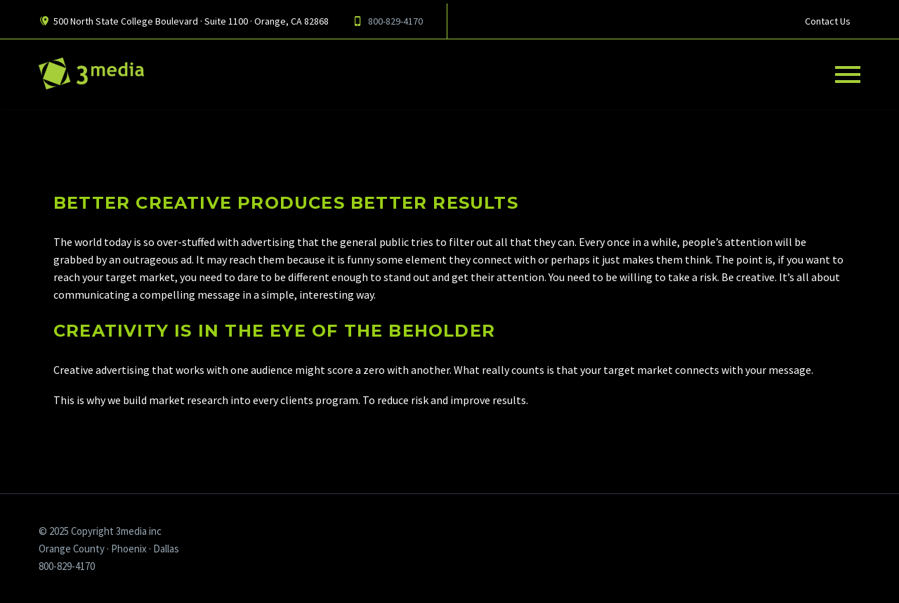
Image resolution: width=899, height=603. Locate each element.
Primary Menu (847, 74)
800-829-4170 (395, 21)
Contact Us (828, 21)
